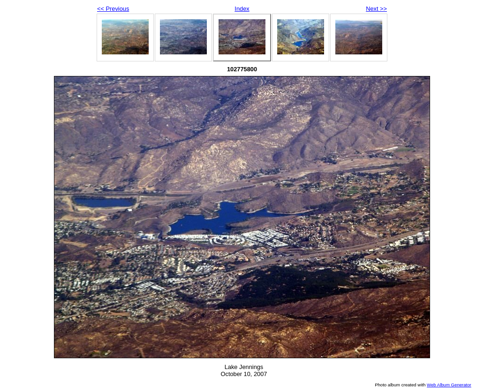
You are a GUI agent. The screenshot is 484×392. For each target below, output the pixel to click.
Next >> (376, 8)
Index (241, 8)
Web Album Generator (449, 384)
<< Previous (113, 8)
